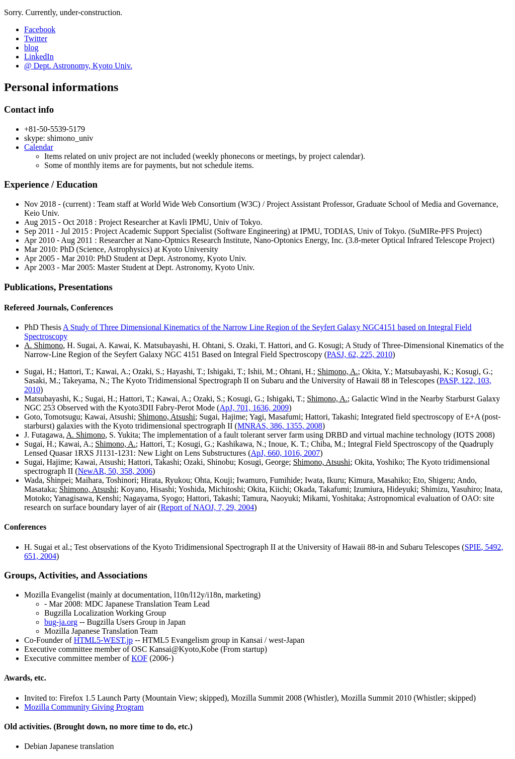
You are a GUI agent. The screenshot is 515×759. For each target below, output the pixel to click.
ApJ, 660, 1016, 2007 (285, 453)
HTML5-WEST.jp (103, 640)
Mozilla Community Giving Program (84, 707)
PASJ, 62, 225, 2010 (359, 354)
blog (31, 47)
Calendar (38, 147)
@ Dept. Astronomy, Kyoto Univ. (78, 65)
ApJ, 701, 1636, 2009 (254, 407)
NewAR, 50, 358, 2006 (115, 471)
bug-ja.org (60, 622)
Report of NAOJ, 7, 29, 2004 (207, 507)
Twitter (35, 38)
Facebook (39, 29)
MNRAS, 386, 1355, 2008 (279, 425)
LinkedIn (39, 56)
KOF (139, 658)
